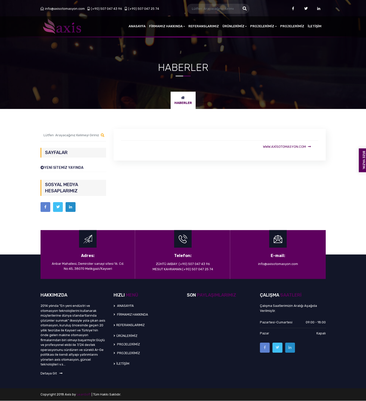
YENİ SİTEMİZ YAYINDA (62, 168)
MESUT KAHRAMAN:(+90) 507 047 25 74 (183, 269)
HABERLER (183, 103)
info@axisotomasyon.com (63, 9)
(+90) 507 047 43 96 (105, 9)
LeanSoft (84, 394)
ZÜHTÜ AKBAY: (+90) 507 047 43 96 (183, 264)
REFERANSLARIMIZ (203, 26)
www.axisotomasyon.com (287, 147)
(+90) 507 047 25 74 (142, 9)
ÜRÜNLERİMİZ (234, 26)
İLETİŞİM (314, 26)
